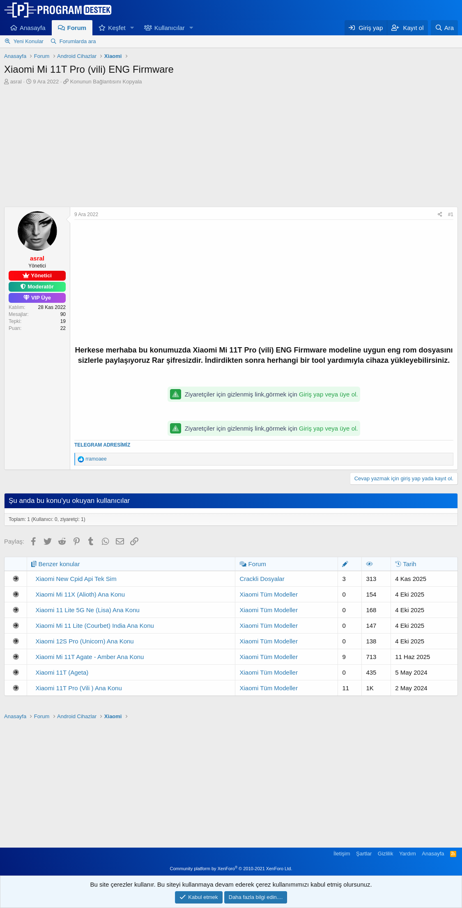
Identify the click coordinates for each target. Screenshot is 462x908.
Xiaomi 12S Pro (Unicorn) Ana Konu (84, 641)
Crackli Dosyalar (261, 578)
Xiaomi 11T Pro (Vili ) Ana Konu (78, 687)
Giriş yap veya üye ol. (328, 394)
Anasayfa (33, 27)
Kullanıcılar (169, 27)
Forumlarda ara (78, 41)
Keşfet (117, 27)
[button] (132, 27)
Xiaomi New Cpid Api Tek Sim (75, 578)
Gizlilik (385, 853)
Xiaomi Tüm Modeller (268, 594)
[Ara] (444, 27)
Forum (77, 27)
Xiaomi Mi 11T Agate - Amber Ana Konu (89, 656)
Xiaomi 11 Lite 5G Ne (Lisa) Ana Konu (87, 609)
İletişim (341, 853)
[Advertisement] (231, 147)
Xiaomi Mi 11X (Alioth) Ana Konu (80, 594)
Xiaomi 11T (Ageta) (61, 672)
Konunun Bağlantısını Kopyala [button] (106, 81)
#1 (450, 214)
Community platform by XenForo (231, 868)
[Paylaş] (440, 214)
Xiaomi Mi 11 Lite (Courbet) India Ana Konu (94, 625)
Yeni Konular (29, 41)
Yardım (407, 853)
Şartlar (364, 853)
